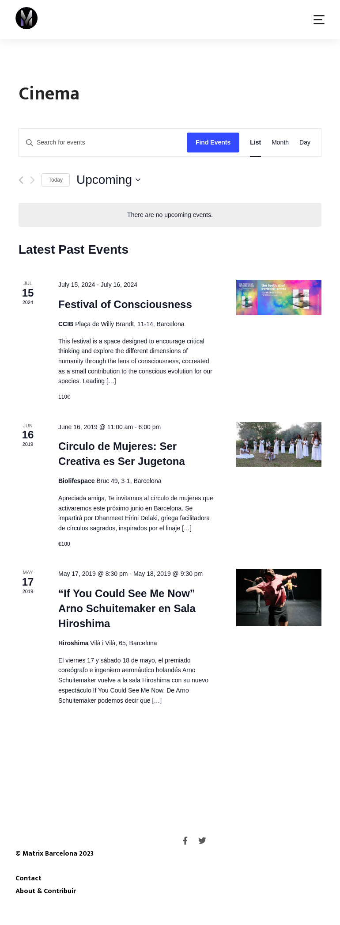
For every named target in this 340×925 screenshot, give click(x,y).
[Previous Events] (21, 180)
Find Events (213, 142)
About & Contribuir (45, 891)
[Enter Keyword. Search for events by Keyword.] (103, 142)
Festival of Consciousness (125, 304)
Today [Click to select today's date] (56, 180)
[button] (319, 20)
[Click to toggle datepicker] (108, 180)
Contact (28, 878)
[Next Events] (32, 180)
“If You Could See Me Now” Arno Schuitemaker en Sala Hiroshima (127, 608)
